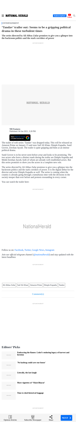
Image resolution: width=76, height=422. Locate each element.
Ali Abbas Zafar (9, 285)
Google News (38, 250)
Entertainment (11, 23)
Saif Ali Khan (22, 285)
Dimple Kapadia (50, 285)
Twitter (27, 250)
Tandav (62, 285)
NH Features (15, 129)
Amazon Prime (36, 285)
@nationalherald (41, 254)
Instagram (49, 250)
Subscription (59, 16)
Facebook (19, 250)
